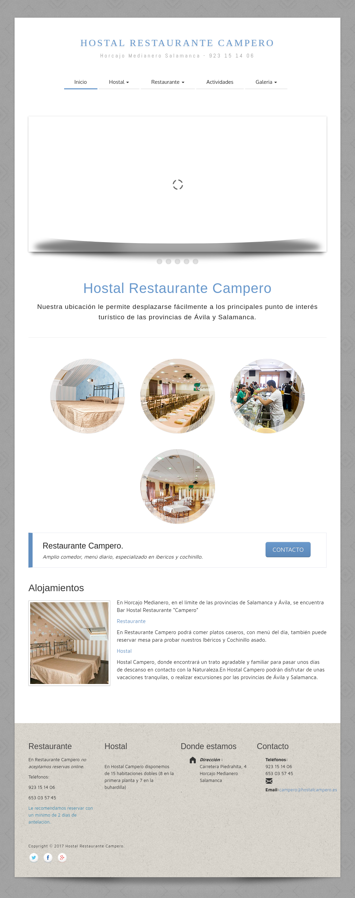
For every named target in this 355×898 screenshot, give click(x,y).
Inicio (81, 82)
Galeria (266, 82)
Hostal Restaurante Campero (177, 42)
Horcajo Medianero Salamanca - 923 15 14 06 (177, 55)
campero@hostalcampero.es (308, 789)
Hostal (119, 82)
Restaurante (167, 82)
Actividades (220, 82)
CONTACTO (288, 549)
